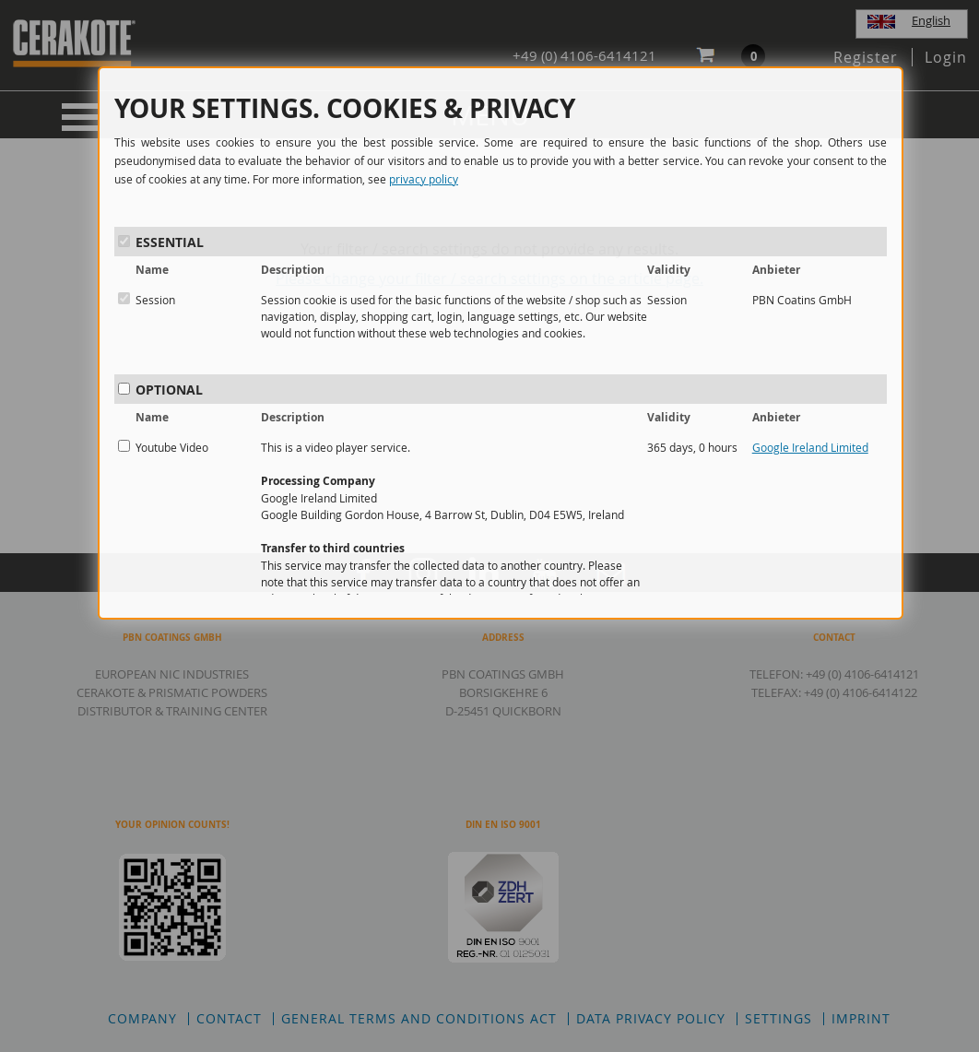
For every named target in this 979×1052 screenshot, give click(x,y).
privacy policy (423, 178)
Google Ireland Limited (810, 447)
